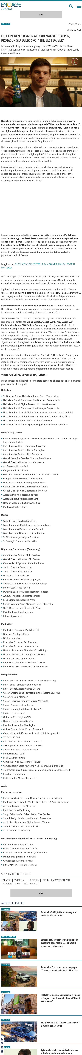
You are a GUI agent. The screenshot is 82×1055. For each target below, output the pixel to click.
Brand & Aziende (8, 937)
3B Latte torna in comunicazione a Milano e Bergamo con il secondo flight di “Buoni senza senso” (60, 998)
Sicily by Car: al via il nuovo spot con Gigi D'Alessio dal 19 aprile (60, 1024)
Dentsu (7, 880)
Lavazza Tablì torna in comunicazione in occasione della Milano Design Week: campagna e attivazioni (59, 943)
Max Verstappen (60, 880)
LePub (45, 880)
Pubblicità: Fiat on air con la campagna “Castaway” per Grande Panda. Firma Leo (59, 969)
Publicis (7, 883)
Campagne (6, 24)
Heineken (34, 880)
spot (17, 883)
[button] (79, 6)
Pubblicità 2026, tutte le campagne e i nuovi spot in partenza (59, 914)
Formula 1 (20, 880)
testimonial (30, 883)
